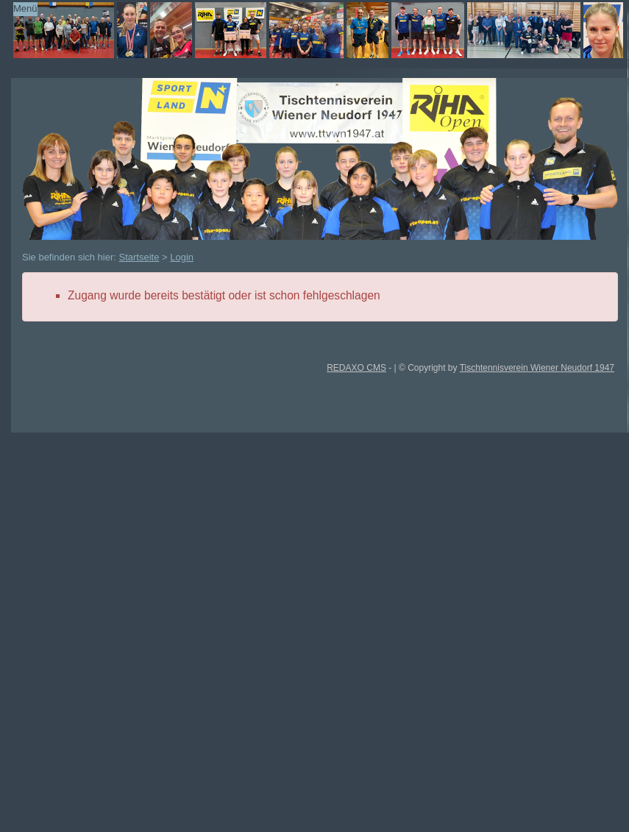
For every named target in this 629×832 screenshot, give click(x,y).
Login (181, 257)
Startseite (139, 257)
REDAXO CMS (356, 368)
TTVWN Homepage (301, 30)
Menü (25, 8)
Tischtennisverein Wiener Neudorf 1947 (537, 368)
